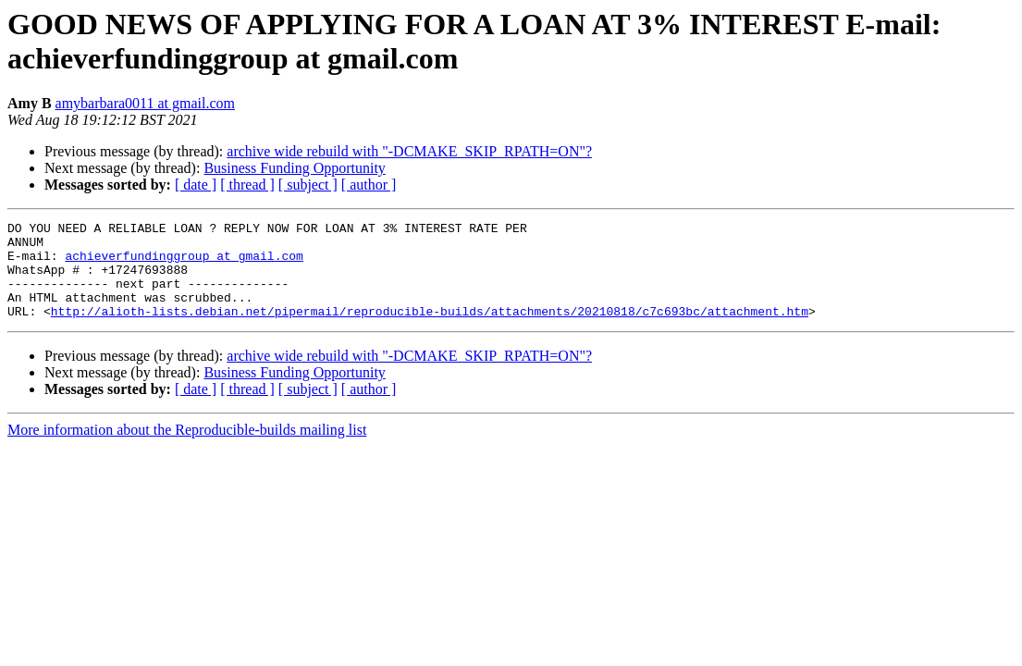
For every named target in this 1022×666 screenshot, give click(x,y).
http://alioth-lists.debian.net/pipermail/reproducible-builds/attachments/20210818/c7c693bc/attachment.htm (429, 330)
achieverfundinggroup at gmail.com (183, 263)
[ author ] (369, 184)
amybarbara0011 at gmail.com (145, 103)
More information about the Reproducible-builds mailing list (186, 449)
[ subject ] (308, 184)
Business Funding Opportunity (294, 168)
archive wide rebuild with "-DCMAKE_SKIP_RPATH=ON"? (409, 151)
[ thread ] (247, 184)
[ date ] (195, 184)
